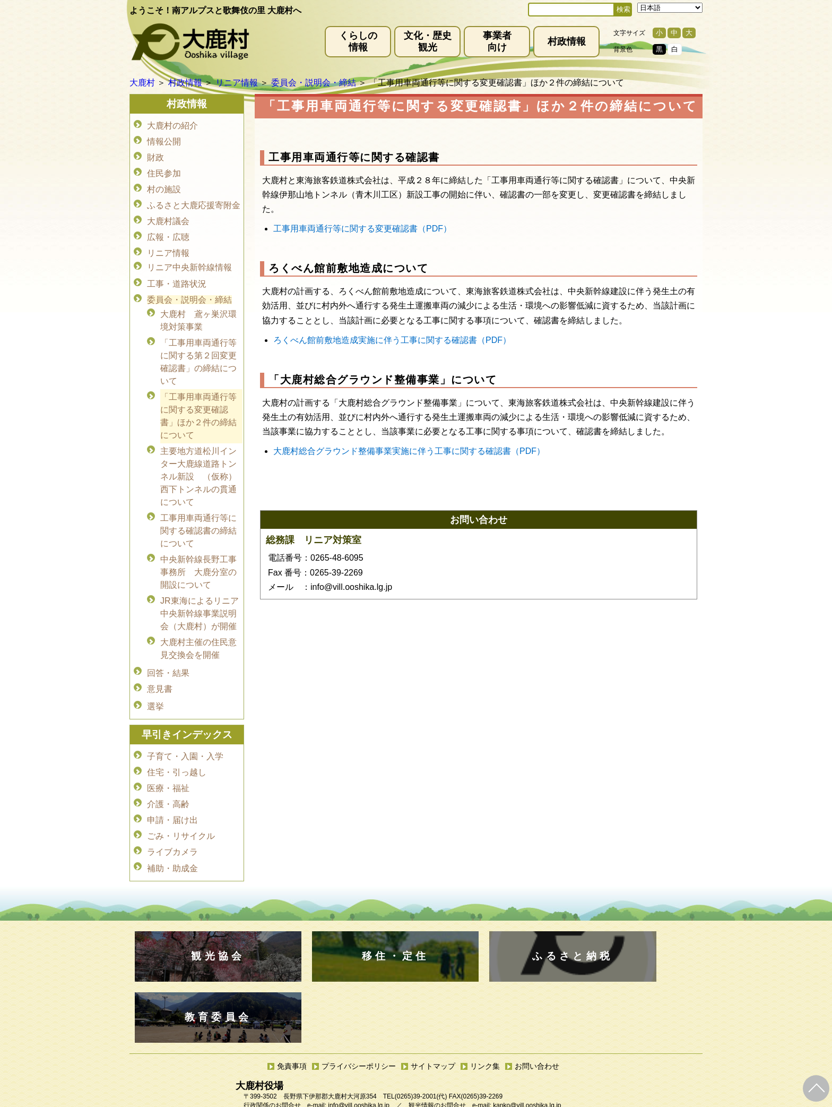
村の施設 (164, 184)
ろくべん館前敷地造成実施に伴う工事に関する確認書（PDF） (392, 340)
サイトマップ (433, 970)
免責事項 (292, 970)
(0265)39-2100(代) (449, 1041)
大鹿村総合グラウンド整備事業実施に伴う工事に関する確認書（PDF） (409, 451)
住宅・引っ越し (176, 745)
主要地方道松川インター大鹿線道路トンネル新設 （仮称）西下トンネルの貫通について (198, 461)
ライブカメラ (172, 819)
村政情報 (567, 41)
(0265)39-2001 (416, 1001)
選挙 (155, 681)
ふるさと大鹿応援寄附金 (193, 199)
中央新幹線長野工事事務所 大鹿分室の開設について (198, 554)
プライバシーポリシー (359, 970)
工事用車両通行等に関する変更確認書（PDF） (362, 228)
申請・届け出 (172, 789)
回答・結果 (168, 650)
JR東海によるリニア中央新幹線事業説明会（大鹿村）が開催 (199, 594)
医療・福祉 (168, 760)
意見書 (159, 665)
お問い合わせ (537, 970)
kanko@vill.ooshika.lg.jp (527, 1010)
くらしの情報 (358, 41)
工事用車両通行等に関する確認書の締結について (198, 513)
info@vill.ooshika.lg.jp (358, 1010)
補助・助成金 (172, 834)
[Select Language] (670, 8)
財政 (155, 154)
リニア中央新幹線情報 (189, 257)
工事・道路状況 (176, 272)
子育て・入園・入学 (185, 730)
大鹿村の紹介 (172, 125)
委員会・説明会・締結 (189, 287)
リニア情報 (168, 243)
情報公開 (164, 139)
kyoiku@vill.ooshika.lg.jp (368, 1050)
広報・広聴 (168, 229)
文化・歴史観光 (428, 41)
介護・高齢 (168, 774)
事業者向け (497, 41)
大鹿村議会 (168, 214)
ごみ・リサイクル (181, 804)
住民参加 (164, 169)
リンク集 (485, 970)
